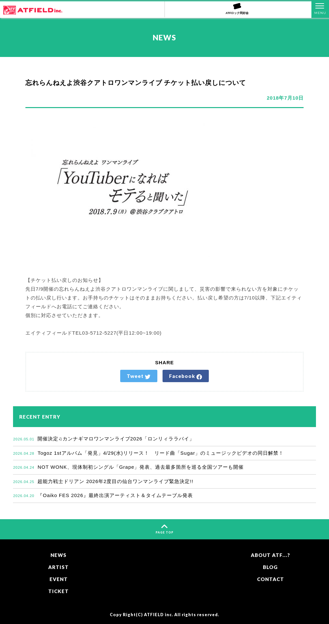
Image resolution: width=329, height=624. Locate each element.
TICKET (58, 591)
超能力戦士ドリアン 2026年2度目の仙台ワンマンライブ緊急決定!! (103, 481)
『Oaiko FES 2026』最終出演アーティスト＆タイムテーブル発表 (103, 495)
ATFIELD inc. (158, 614)
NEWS (58, 555)
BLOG (270, 567)
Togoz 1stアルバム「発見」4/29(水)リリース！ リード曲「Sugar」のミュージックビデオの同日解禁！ (148, 453)
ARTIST (58, 567)
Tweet (139, 376)
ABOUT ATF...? (270, 555)
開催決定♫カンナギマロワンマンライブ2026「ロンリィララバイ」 (103, 438)
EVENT (59, 579)
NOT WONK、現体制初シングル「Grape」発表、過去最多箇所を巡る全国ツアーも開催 (128, 467)
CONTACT (270, 579)
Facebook (185, 376)
